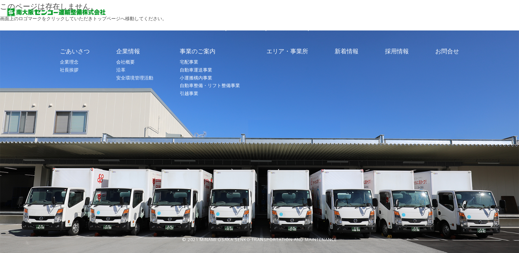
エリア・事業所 (357, 21)
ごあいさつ (225, 21)
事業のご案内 (308, 21)
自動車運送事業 (196, 70)
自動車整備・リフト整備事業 (210, 85)
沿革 (120, 70)
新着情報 (402, 21)
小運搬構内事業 (196, 78)
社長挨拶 (69, 70)
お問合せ (477, 21)
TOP (190, 21)
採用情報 (440, 21)
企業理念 (69, 62)
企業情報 (266, 21)
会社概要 (125, 62)
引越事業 (189, 93)
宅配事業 (189, 62)
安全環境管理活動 (134, 78)
